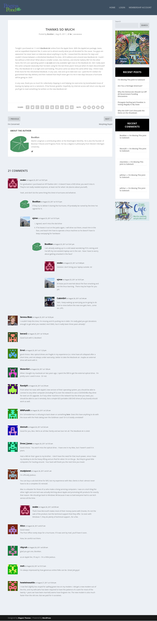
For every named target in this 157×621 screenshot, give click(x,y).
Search (118, 21)
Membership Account (140, 8)
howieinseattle (27, 582)
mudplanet (25, 471)
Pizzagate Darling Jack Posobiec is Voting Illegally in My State (131, 103)
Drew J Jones (26, 443)
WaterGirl (25, 369)
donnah (24, 427)
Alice (22, 526)
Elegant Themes (24, 618)
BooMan (50, 34)
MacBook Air (45, 48)
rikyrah (23, 547)
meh (22, 566)
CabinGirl (61, 298)
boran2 (23, 333)
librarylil (123, 149)
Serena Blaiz (26, 317)
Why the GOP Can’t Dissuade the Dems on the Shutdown (131, 112)
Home (112, 8)
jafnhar (123, 175)
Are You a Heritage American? (130, 86)
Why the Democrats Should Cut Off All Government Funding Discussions (132, 94)
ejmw (35, 218)
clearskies (124, 162)
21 (70, 34)
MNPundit (25, 410)
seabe (23, 180)
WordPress (46, 618)
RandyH (24, 386)
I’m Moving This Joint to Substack (131, 80)
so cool (49, 63)
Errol (22, 350)
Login (122, 8)
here (68, 414)
